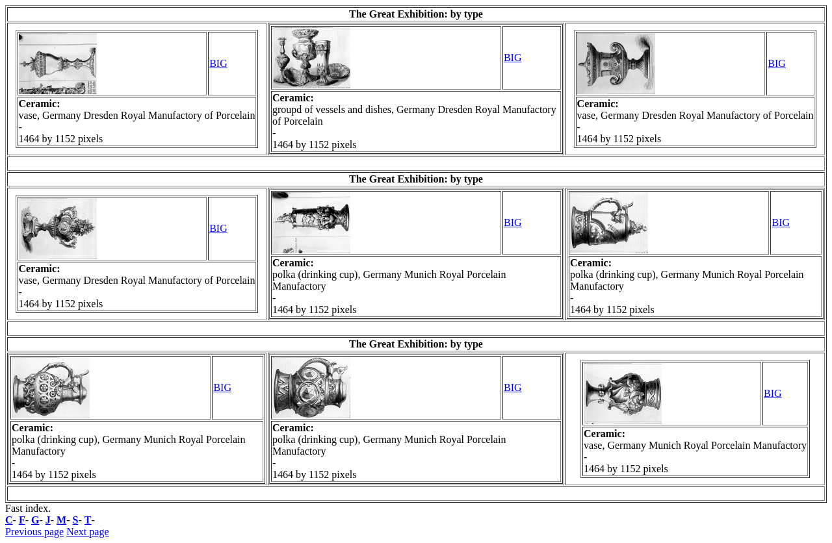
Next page (87, 531)
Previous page (34, 531)
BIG (218, 63)
